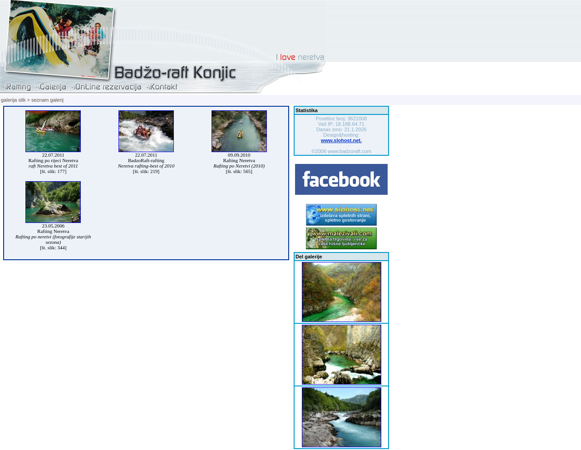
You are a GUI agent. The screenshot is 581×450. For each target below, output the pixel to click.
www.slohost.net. (341, 140)
